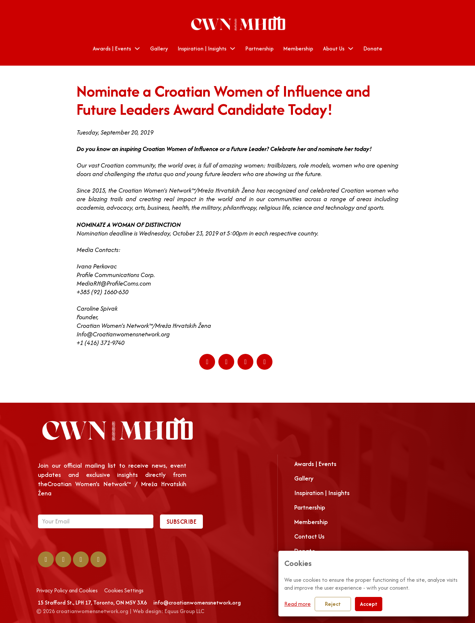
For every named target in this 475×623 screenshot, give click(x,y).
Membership (298, 48)
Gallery (159, 48)
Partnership (259, 48)
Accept (368, 604)
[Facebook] (207, 362)
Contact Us (309, 536)
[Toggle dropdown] (137, 48)
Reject (333, 604)
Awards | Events (112, 48)
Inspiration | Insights (322, 492)
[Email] (264, 362)
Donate (373, 48)
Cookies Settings (123, 590)
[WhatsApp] (245, 362)
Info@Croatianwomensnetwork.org (123, 334)
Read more (297, 604)
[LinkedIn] (226, 362)
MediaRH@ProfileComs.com (114, 283)
